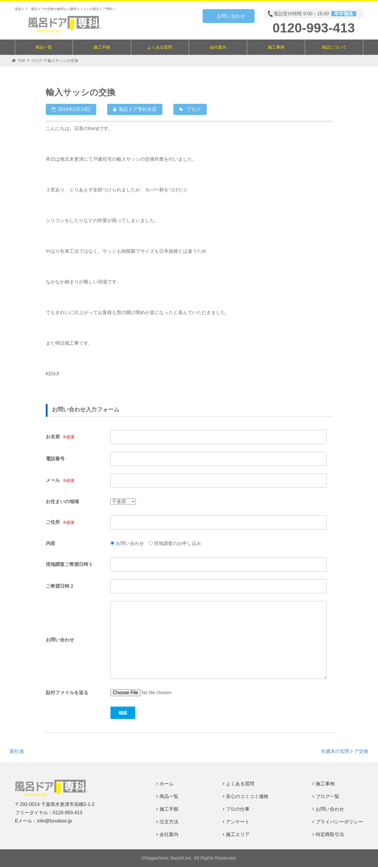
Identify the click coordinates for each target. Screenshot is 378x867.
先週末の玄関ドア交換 (344, 751)
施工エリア (238, 834)
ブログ (194, 109)
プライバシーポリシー (339, 821)
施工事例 (276, 47)
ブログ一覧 (327, 796)
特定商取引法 (330, 834)
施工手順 (102, 47)
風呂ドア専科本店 (138, 109)
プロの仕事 (238, 809)
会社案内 (218, 47)
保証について (334, 47)
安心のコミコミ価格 (247, 796)
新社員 (17, 751)
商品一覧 (43, 47)
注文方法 (168, 821)
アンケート (238, 821)
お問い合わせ (231, 16)
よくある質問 (159, 47)
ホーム (166, 783)
